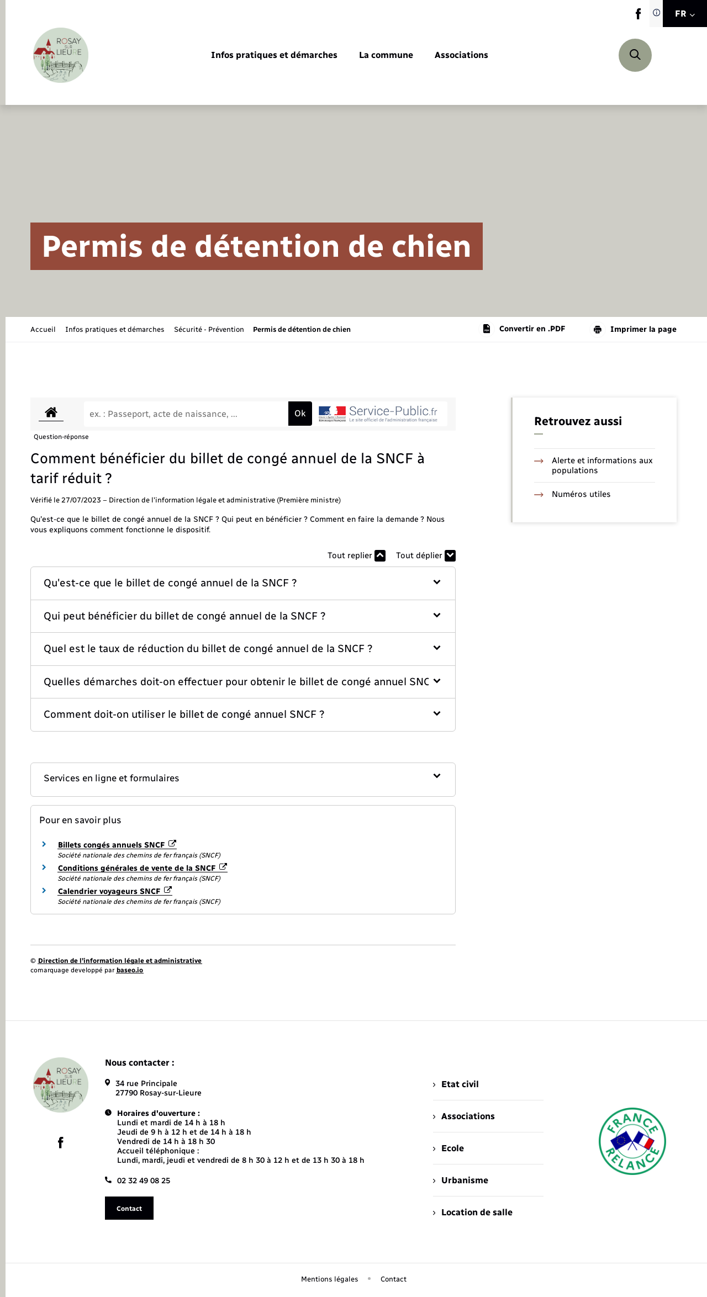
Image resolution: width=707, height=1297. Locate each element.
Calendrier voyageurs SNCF (115, 891)
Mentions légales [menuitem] (329, 1279)
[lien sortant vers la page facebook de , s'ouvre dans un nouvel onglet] (638, 17)
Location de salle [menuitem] (473, 1212)
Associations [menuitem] (464, 1116)
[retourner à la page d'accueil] (60, 55)
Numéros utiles (572, 494)
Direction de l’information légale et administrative (120, 961)
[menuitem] (274, 55)
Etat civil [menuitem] (456, 1084)
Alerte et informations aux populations (593, 465)
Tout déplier (426, 556)
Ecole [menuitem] (448, 1148)
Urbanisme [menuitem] (460, 1180)
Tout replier (357, 556)
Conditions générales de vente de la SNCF (142, 868)
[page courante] (302, 329)
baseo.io (130, 970)
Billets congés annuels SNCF (117, 845)
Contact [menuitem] (394, 1279)
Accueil (43, 329)
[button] (243, 583)
